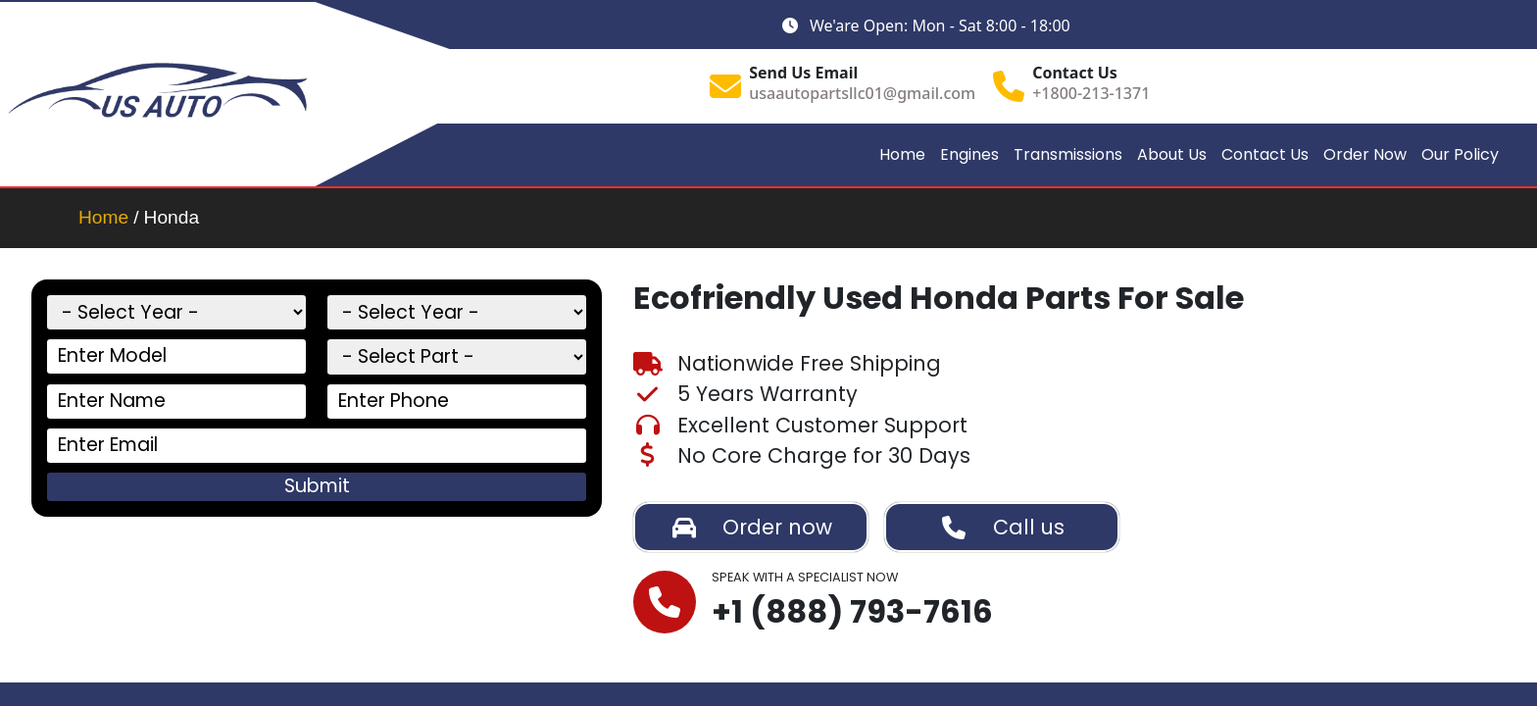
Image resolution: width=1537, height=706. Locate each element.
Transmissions (1068, 154)
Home (902, 154)
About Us (1172, 154)
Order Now (1365, 154)
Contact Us (1265, 154)
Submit (317, 486)
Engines (969, 154)
